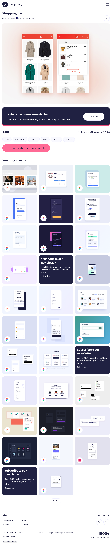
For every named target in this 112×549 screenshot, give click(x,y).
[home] (12, 3)
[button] (107, 4)
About (24, 520)
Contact (25, 524)
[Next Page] (56, 500)
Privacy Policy (9, 537)
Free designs (8, 520)
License (6, 524)
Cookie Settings (9, 542)
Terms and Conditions (13, 532)
